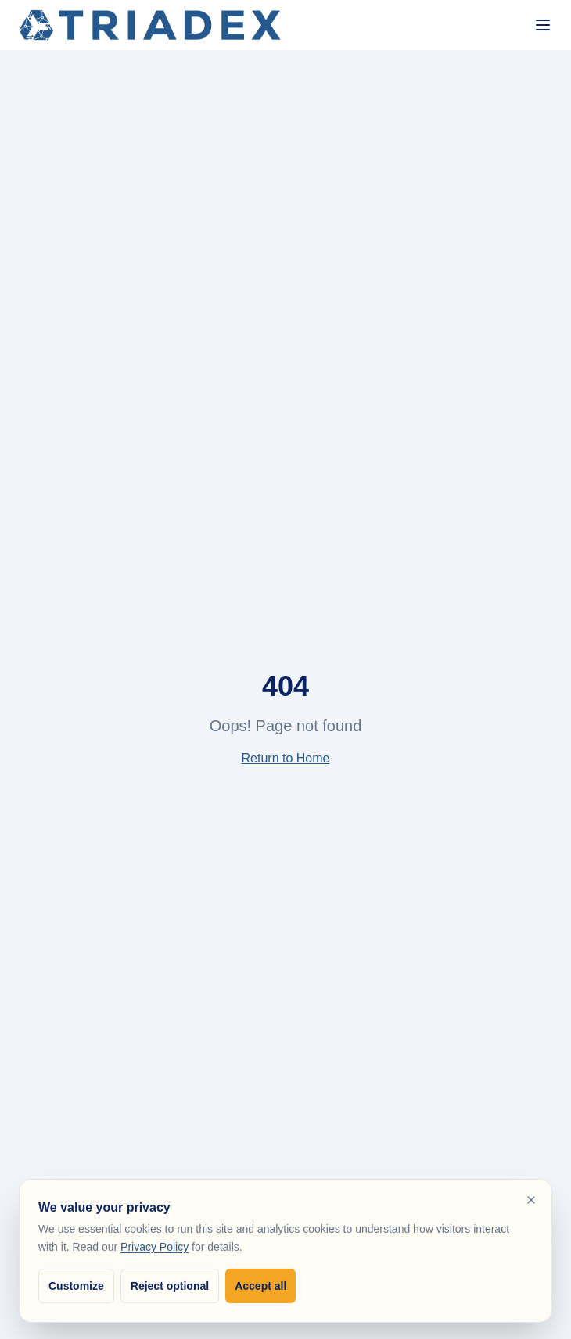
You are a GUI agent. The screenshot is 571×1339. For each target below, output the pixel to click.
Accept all (260, 1287)
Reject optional (170, 1287)
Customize (76, 1287)
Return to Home (286, 758)
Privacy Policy (154, 1249)
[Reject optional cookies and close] (531, 1202)
